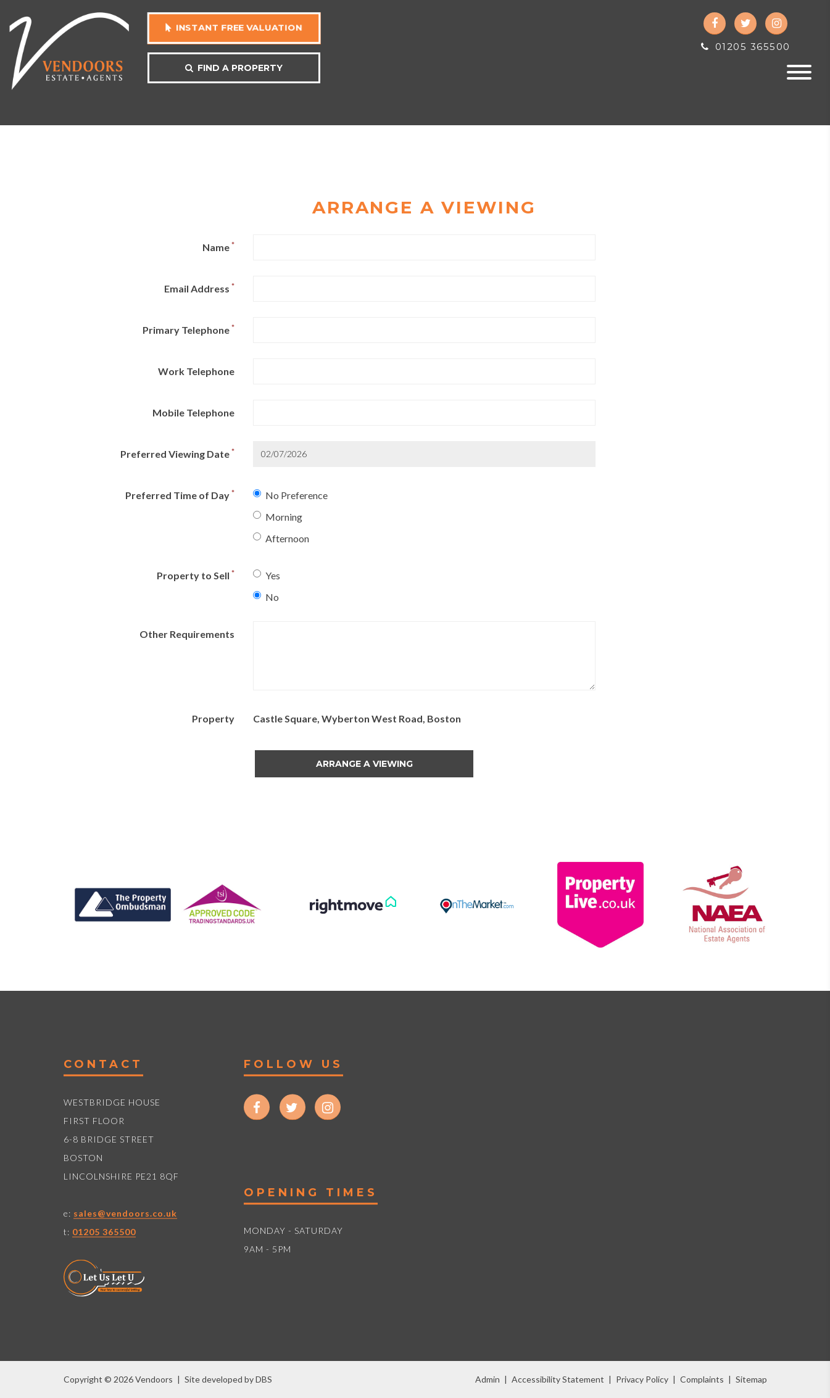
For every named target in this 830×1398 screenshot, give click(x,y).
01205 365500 (746, 46)
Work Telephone (196, 371)
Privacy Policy (642, 1379)
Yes (266, 575)
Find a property (234, 67)
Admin (487, 1379)
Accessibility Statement (558, 1379)
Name (218, 246)
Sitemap (751, 1379)
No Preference (290, 495)
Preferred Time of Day (179, 494)
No (266, 597)
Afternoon (281, 538)
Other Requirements (186, 634)
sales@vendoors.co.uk (125, 1213)
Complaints (702, 1379)
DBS (263, 1379)
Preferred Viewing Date (177, 453)
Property (213, 718)
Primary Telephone (188, 329)
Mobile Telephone (193, 412)
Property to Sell (195, 574)
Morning (277, 517)
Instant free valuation (234, 27)
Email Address (199, 287)
